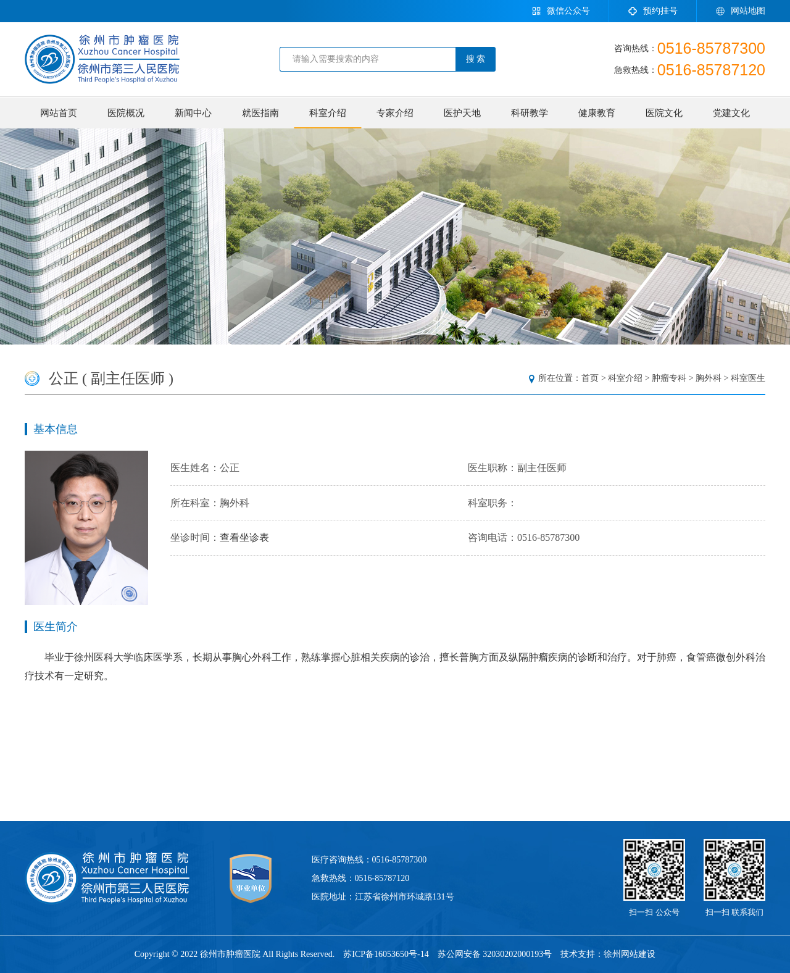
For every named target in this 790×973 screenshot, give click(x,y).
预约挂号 (653, 11)
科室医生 (748, 378)
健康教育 (596, 113)
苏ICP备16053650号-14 (385, 954)
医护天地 (462, 113)
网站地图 (740, 11)
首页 (590, 378)
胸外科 (708, 378)
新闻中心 (193, 113)
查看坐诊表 (244, 537)
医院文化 (664, 113)
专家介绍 (395, 113)
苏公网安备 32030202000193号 (495, 954)
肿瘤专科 (669, 378)
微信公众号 (560, 11)
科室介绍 (327, 113)
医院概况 (125, 113)
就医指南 (260, 113)
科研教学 (529, 113)
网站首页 (58, 113)
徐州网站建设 (629, 954)
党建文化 (731, 113)
